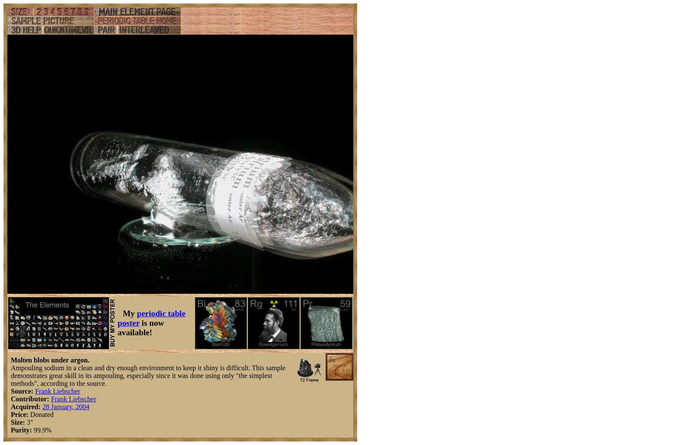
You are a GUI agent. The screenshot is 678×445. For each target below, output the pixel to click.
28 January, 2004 (66, 406)
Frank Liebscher (57, 391)
